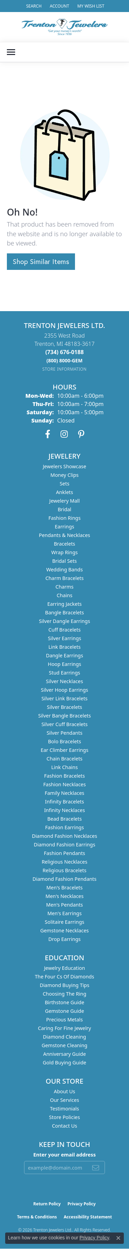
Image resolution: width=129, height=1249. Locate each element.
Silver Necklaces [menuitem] (64, 681)
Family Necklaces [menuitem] (64, 793)
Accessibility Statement (88, 1217)
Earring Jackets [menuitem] (64, 604)
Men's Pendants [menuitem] (64, 904)
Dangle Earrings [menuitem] (64, 655)
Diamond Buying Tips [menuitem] (64, 985)
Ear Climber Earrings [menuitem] (64, 750)
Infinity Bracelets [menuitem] (64, 801)
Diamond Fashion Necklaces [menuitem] (64, 836)
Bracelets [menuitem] (64, 543)
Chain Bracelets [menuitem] (64, 758)
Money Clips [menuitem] (65, 475)
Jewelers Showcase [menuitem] (64, 466)
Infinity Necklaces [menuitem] (64, 810)
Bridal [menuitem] (65, 509)
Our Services (64, 1100)
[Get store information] (64, 369)
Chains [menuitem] (65, 595)
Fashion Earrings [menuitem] (64, 827)
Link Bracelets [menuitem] (65, 647)
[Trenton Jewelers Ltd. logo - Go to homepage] (65, 27)
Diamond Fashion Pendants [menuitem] (65, 879)
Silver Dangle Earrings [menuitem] (64, 621)
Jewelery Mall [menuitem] (64, 500)
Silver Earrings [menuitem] (64, 638)
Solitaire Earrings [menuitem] (64, 922)
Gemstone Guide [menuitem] (64, 1011)
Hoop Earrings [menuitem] (64, 664)
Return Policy (47, 1204)
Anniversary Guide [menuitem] (64, 1054)
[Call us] (64, 360)
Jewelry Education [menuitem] (64, 968)
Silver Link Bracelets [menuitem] (64, 698)
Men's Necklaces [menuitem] (64, 896)
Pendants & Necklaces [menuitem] (64, 535)
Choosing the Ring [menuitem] (64, 993)
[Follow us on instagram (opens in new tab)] (64, 434)
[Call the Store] (64, 352)
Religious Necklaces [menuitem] (64, 861)
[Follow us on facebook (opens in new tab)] (48, 434)
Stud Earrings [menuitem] (64, 672)
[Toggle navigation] (11, 52)
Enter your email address (64, 1154)
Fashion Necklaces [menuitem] (64, 784)
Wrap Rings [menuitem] (64, 552)
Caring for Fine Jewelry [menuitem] (64, 1028)
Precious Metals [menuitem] (64, 1019)
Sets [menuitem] (64, 483)
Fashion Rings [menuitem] (65, 518)
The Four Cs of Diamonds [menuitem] (64, 976)
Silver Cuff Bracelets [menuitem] (64, 724)
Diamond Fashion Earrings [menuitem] (64, 844)
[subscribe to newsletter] (96, 1167)
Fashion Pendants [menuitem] (64, 853)
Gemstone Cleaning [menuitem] (64, 1045)
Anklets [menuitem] (64, 492)
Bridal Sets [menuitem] (64, 561)
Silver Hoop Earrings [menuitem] (64, 690)
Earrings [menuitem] (64, 526)
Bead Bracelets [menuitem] (64, 818)
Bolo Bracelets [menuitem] (64, 741)
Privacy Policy (81, 1204)
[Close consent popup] (118, 1238)
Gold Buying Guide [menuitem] (64, 1062)
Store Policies (64, 1117)
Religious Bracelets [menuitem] (64, 870)
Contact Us (64, 1125)
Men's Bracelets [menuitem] (64, 887)
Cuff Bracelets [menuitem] (65, 629)
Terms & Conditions (37, 1217)
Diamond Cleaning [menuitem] (64, 1036)
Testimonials (64, 1108)
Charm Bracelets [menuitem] (64, 578)
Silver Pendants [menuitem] (64, 733)
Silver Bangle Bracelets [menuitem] (64, 715)
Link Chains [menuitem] (64, 767)
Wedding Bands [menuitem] (64, 569)
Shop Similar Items (41, 261)
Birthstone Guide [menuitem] (64, 1002)
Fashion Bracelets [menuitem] (64, 776)
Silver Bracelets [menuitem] (64, 707)
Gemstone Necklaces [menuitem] (64, 930)
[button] (33, 6)
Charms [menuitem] (64, 586)
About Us (64, 1091)
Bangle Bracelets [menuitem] (64, 612)
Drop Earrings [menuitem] (65, 939)
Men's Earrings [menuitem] (64, 913)
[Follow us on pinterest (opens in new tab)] (81, 434)
